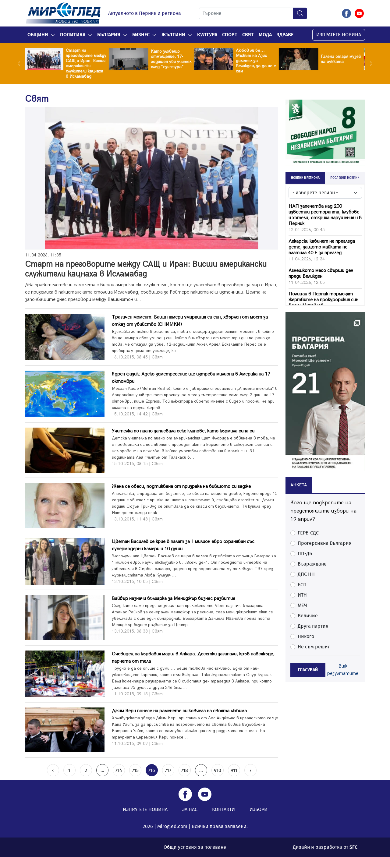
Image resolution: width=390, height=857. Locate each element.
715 (135, 770)
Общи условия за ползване (195, 847)
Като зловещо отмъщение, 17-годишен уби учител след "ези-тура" (172, 59)
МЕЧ (302, 605)
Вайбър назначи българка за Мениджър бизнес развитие (173, 598)
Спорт (229, 34)
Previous (20, 63)
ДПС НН (306, 574)
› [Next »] (250, 770)
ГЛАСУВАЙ (308, 669)
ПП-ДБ (305, 553)
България (108, 34)
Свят (248, 34)
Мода (265, 34)
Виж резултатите (342, 669)
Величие (308, 616)
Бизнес (141, 34)
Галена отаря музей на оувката (342, 59)
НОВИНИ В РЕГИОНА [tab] (305, 178)
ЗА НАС (189, 809)
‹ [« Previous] (53, 770)
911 (234, 770)
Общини (37, 34)
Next (370, 63)
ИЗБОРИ (259, 809)
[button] (53, 35)
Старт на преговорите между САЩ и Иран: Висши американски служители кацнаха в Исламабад (87, 63)
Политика (72, 34)
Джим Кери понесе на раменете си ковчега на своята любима (179, 711)
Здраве (285, 34)
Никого (306, 636)
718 (184, 770)
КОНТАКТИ (223, 809)
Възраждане (312, 564)
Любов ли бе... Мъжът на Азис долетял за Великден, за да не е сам (257, 61)
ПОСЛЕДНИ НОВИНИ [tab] (345, 178)
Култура (207, 34)
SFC (353, 847)
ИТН (302, 595)
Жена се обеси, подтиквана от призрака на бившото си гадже (181, 486)
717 (168, 770)
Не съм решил (314, 647)
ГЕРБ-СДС (308, 533)
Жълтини (173, 34)
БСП (302, 584)
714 (118, 770)
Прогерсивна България (325, 543)
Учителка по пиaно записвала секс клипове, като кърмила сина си (183, 431)
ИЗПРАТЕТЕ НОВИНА (338, 34)
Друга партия (313, 626)
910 (217, 770)
